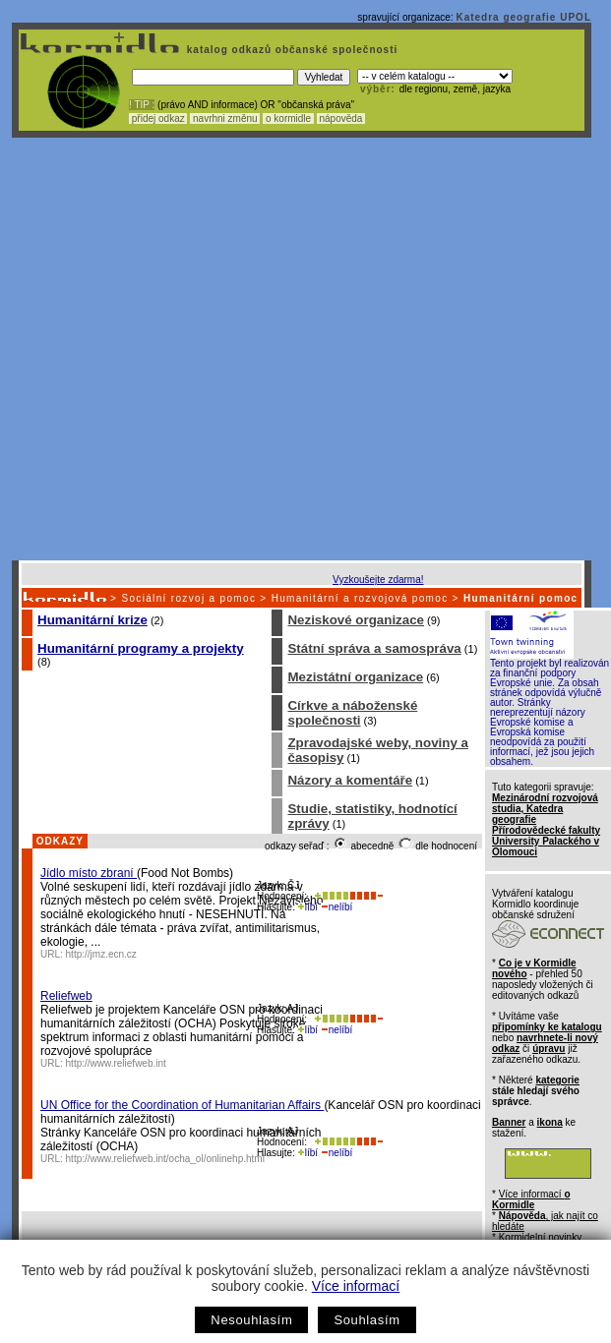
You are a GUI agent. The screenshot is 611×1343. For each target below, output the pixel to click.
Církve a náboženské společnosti (352, 713)
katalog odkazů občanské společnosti (290, 49)
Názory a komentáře (349, 780)
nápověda (341, 118)
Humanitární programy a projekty (140, 648)
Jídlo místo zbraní (88, 873)
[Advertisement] (201, 349)
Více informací (355, 1286)
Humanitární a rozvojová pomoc (360, 598)
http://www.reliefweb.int (116, 1063)
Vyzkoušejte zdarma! (378, 579)
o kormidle (288, 118)
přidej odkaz (158, 118)
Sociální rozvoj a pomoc (188, 598)
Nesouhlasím (251, 1320)
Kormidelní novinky (540, 1237)
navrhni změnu (225, 118)
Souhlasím (366, 1320)
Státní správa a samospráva (373, 648)
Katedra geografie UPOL (523, 17)
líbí (308, 907)
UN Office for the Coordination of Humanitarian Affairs (182, 1105)
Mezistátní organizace (355, 677)
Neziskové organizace (355, 620)
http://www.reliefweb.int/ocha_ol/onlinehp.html (165, 1158)
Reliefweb (66, 996)
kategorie (557, 1080)
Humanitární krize (92, 620)
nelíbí (336, 907)
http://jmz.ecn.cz (101, 954)
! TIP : (141, 104)
